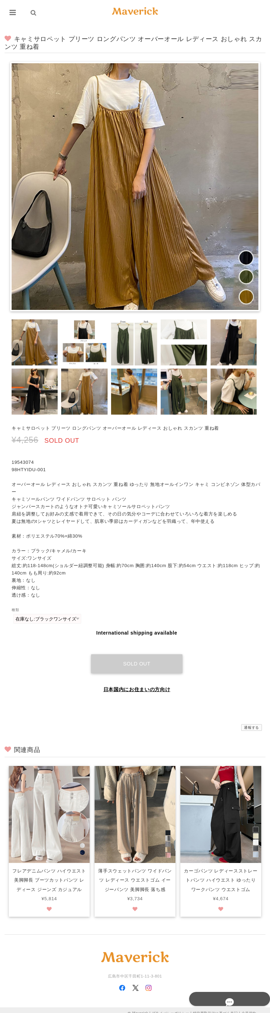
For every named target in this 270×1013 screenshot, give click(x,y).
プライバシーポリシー (170, 1007)
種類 (15, 610)
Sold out (136, 657)
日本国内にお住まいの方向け (137, 683)
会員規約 (249, 1007)
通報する (251, 721)
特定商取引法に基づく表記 (215, 1007)
